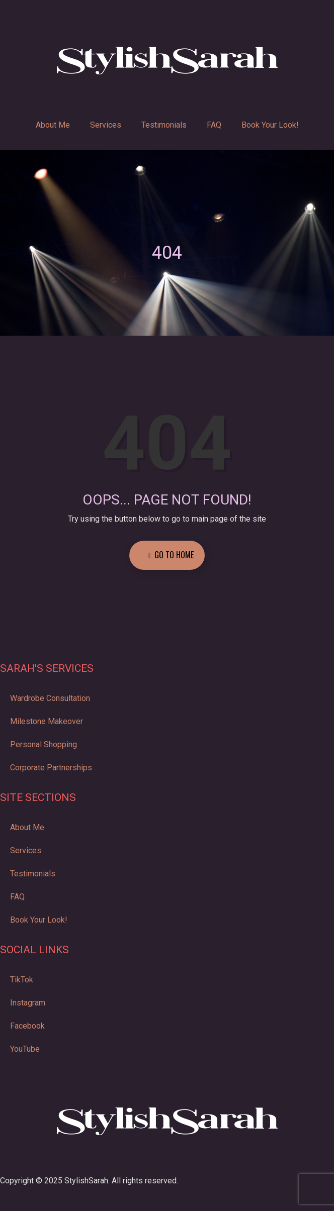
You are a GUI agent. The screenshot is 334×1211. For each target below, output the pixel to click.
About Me (53, 125)
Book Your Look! (270, 125)
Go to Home (171, 555)
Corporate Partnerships (51, 767)
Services (105, 125)
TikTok (21, 979)
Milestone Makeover (46, 721)
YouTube (25, 1049)
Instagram (27, 1002)
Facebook (27, 1026)
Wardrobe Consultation (50, 698)
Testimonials (164, 125)
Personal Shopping (43, 744)
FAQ (214, 125)
